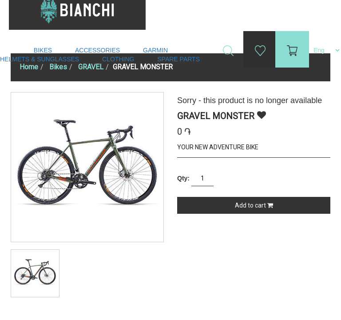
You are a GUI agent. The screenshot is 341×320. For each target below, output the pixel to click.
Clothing (119, 59)
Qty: (183, 178)
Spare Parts (179, 59)
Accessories (98, 50)
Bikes (44, 50)
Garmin (155, 50)
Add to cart (254, 205)
